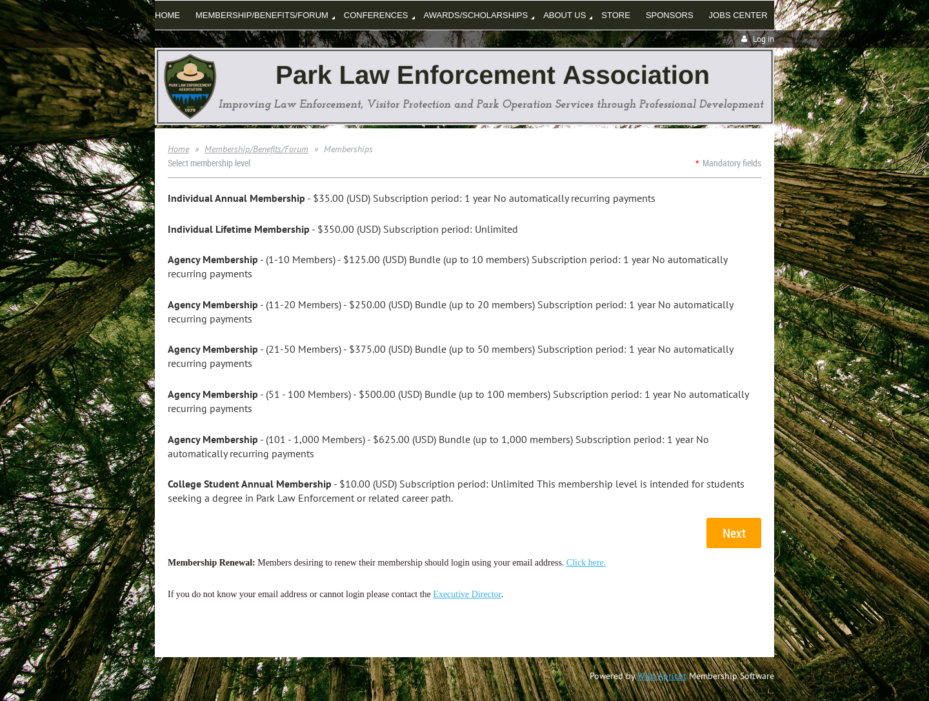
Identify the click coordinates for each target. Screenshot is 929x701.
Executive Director (467, 594)
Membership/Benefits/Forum (256, 149)
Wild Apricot (661, 676)
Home (178, 149)
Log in (763, 39)
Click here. (586, 563)
